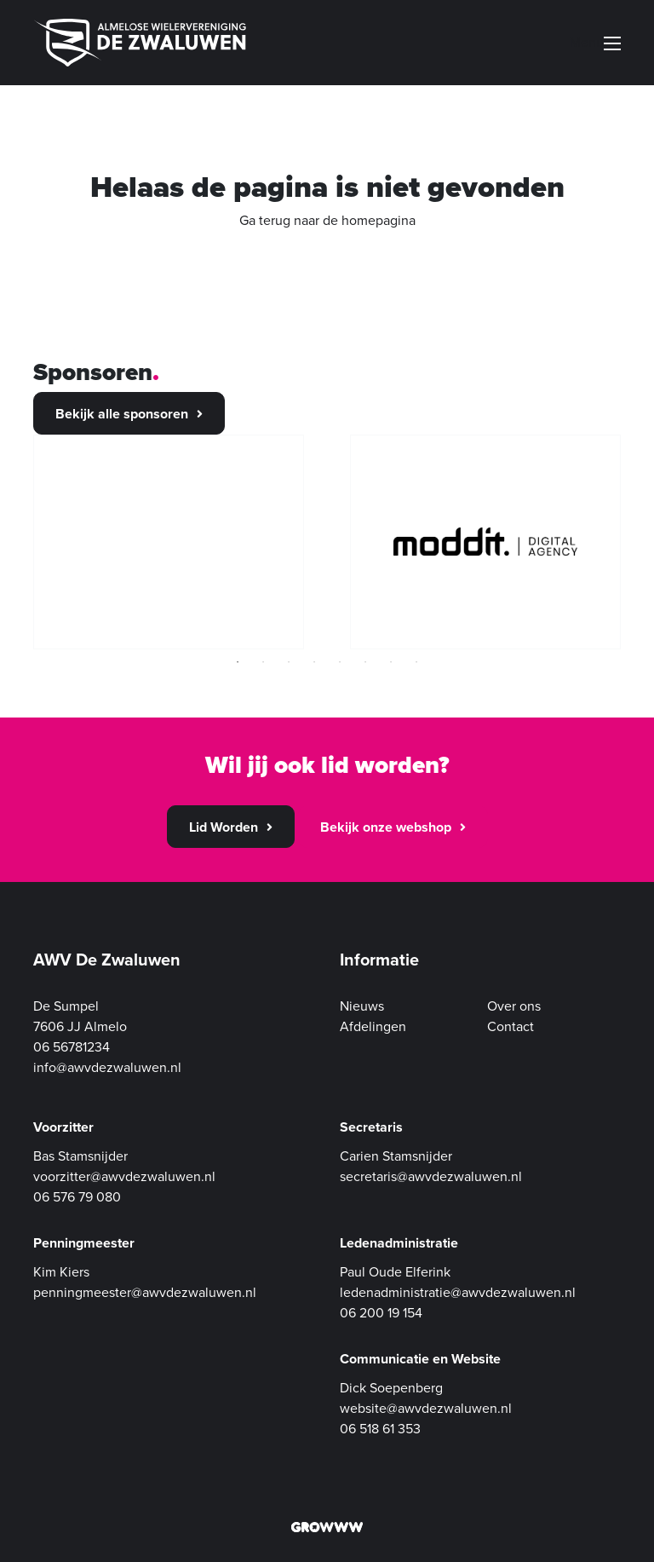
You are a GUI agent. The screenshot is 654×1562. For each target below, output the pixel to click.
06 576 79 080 (77, 1197)
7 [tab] (390, 662)
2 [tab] (263, 662)
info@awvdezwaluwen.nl (107, 1067)
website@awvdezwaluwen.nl (426, 1408)
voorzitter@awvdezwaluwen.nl (124, 1176)
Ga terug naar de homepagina (327, 220)
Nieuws (362, 1006)
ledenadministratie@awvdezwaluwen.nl (458, 1292)
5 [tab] (339, 662)
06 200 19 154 (381, 1313)
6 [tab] (365, 662)
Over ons (514, 1006)
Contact (510, 1026)
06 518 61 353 (380, 1429)
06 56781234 (71, 1047)
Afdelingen (373, 1026)
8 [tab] (416, 662)
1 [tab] (237, 662)
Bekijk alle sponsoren (121, 414)
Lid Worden (223, 827)
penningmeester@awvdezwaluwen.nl (144, 1292)
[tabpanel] (168, 542)
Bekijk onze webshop (385, 827)
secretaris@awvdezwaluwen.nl (431, 1176)
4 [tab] (314, 662)
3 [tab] (288, 662)
